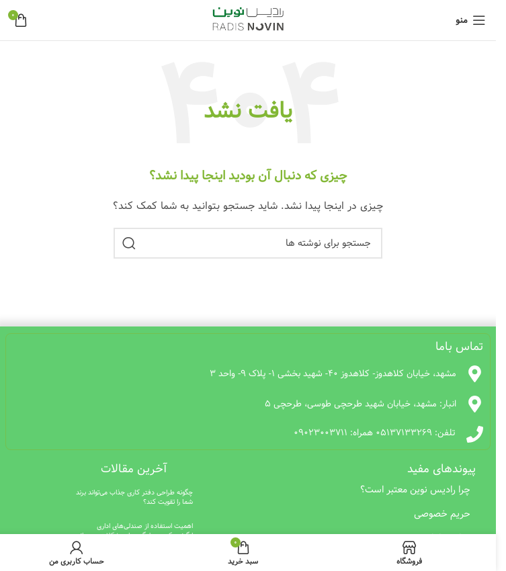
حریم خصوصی (442, 514)
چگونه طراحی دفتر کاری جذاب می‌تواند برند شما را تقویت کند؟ (134, 497)
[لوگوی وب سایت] (248, 20)
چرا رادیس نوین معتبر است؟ (415, 490)
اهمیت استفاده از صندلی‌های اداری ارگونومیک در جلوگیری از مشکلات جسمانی (134, 531)
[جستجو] (248, 243)
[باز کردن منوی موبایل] (471, 20)
